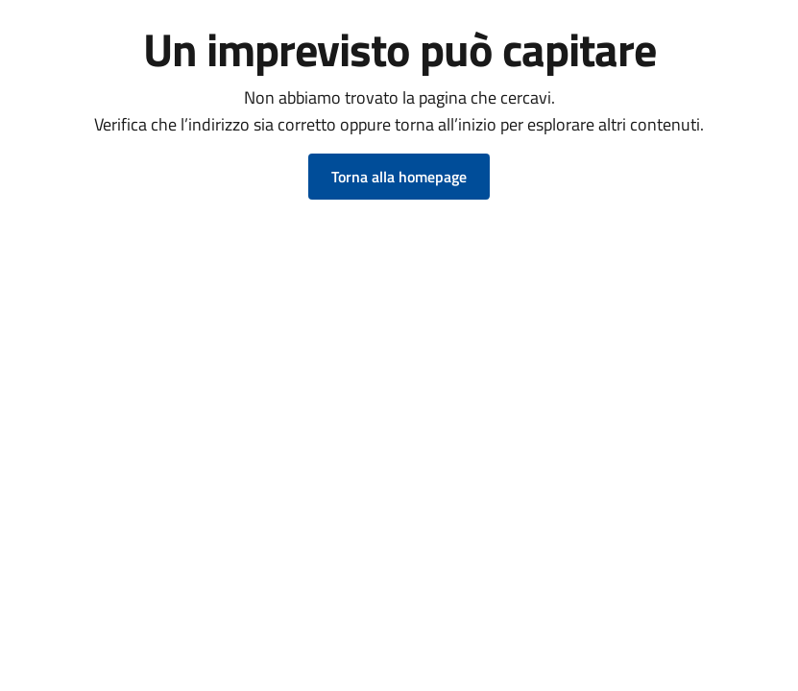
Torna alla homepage (399, 176)
